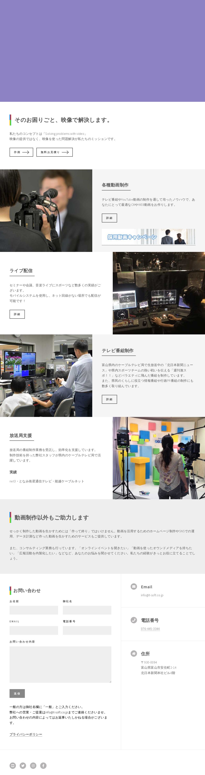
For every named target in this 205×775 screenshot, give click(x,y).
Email (14, 621)
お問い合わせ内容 (22, 641)
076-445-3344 (150, 629)
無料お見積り (50, 152)
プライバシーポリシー (26, 734)
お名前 (14, 601)
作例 (17, 152)
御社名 (68, 601)
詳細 (109, 217)
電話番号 (69, 621)
